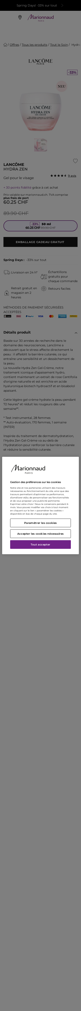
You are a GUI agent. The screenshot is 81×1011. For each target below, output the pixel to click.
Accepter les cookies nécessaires (40, 533)
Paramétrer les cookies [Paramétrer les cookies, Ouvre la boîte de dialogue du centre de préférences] (40, 522)
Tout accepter (40, 544)
